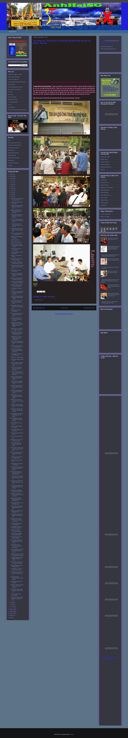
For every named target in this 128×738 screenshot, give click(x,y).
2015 (11, 176)
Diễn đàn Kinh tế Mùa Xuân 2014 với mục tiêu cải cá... (17, 401)
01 (12, 606)
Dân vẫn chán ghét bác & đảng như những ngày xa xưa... (17, 297)
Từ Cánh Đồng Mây (13, 102)
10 (12, 184)
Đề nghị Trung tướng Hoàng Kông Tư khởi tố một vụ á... (17, 495)
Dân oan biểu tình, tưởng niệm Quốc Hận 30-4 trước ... (17, 364)
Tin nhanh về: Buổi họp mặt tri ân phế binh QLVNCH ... (16, 368)
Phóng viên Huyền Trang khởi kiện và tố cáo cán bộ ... (17, 591)
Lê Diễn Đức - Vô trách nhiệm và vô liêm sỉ (16, 569)
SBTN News (11, 160)
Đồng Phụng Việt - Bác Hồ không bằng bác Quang (17, 554)
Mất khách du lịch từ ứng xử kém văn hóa (16, 440)
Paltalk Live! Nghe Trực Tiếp (15, 74)
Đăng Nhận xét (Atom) (66, 314)
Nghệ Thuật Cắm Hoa (106, 167)
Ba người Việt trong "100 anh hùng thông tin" (16, 285)
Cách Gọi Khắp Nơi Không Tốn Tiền (16, 82)
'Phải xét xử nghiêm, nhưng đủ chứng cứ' (16, 530)
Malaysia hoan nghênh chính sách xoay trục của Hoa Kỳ (16, 520)
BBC (9, 140)
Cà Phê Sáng (11, 84)
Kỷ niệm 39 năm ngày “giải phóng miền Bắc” (16, 491)
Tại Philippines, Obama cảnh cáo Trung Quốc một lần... (16, 419)
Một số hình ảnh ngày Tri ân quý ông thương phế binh (17, 342)
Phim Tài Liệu (104, 197)
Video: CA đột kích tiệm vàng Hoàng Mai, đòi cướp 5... (16, 378)
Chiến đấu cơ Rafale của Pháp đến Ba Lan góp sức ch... (16, 410)
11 (12, 182)
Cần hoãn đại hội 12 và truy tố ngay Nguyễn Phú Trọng (114, 286)
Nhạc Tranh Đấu (104, 192)
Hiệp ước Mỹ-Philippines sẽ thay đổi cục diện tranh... (16, 387)
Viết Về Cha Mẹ (104, 202)
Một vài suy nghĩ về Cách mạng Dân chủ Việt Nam (17, 315)
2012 (11, 611)
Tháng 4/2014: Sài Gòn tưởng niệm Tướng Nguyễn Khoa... (16, 338)
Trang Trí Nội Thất (105, 162)
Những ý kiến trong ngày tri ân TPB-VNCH (16, 346)
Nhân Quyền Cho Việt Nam (14, 89)
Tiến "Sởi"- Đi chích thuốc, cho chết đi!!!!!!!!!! (17, 234)
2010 (11, 615)
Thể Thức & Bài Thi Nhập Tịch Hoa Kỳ (17, 109)
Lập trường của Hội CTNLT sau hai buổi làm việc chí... (16, 546)
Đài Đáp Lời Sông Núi (13, 147)
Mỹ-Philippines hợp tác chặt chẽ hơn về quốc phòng (16, 396)
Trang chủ (64, 308)
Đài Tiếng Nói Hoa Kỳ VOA (14, 145)
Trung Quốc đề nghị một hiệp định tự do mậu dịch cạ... (16, 216)
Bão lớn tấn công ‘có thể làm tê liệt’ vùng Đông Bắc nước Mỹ (110, 302)
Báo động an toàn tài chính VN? (16, 271)
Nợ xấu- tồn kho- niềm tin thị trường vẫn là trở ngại (17, 507)
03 (12, 602)
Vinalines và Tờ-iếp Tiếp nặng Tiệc (16, 237)
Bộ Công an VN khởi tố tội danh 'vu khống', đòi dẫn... (17, 599)
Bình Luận (10, 94)
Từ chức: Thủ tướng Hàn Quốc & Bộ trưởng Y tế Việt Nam (17, 373)
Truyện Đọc (103, 205)
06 (12, 192)
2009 (11, 617)
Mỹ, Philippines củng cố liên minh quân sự (16, 527)
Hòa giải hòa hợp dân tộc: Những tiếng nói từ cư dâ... (17, 482)
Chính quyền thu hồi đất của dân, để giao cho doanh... (16, 541)
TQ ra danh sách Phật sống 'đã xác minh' (113, 238)
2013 (11, 609)
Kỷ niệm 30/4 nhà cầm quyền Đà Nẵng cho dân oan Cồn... (16, 473)
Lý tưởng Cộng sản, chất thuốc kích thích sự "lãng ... (16, 559)
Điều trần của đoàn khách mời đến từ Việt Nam (17, 278)
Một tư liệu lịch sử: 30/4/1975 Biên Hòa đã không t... (17, 578)
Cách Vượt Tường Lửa (13, 79)
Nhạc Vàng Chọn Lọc (106, 195)
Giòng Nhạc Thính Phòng (107, 187)
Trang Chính (12, 31)
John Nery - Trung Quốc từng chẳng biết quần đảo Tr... (16, 275)
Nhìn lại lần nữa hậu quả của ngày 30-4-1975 (16, 329)
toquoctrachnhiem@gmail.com (112, 40)
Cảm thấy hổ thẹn (15, 240)
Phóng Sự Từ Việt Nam (13, 158)
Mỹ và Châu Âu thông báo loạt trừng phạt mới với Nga (17, 449)
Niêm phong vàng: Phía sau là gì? (16, 202)
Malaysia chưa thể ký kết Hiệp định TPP (17, 511)
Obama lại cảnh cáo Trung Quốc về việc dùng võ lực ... (17, 267)
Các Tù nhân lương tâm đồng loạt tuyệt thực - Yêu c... (16, 302)
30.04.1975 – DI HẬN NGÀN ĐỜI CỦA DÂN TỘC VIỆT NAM (16, 333)
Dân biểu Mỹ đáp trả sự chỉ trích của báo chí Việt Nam (16, 319)
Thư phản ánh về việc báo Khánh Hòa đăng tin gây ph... (17, 468)
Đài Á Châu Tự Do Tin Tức (14, 142)
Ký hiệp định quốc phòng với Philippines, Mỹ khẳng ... (17, 415)
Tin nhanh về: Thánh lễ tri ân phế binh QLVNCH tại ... (17, 477)
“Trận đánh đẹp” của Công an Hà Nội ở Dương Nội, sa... (17, 551)
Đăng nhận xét (39, 300)
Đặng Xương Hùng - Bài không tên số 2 (16, 566)
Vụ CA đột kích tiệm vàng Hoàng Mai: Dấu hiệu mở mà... (17, 487)
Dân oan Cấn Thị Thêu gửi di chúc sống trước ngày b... (17, 586)
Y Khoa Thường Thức (106, 214)
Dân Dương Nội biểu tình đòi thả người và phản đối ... (17, 230)
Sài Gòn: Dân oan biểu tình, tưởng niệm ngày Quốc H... (16, 245)
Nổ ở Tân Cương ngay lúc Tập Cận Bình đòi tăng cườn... (17, 221)
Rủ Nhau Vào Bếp (105, 164)
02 (12, 604)
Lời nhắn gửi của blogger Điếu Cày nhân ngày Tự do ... (17, 382)
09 (12, 186)
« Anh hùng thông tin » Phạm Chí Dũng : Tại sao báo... (16, 225)
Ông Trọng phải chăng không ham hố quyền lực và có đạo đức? (114, 294)
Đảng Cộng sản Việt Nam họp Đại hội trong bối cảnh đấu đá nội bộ (110, 255)
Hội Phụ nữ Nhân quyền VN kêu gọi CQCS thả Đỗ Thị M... (16, 350)
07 (12, 190)
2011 (11, 613)
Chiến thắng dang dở (16, 242)
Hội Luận (10, 92)
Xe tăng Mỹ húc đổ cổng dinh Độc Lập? (16, 354)
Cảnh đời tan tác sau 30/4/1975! (16, 310)
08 (12, 188)
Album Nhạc (103, 180)
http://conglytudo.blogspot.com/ (108, 49)
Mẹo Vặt (103, 169)
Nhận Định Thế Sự (12, 99)
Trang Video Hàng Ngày (14, 77)
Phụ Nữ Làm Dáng (105, 157)
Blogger (72, 734)
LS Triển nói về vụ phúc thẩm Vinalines (16, 537)
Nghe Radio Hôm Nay (13, 153)
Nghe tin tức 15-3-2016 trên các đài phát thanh (113, 259)
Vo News (10, 165)
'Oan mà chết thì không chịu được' (16, 427)
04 (12, 197)
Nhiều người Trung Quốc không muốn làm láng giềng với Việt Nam (113, 248)
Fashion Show (104, 159)
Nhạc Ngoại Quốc (105, 190)
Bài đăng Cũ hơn (89, 308)
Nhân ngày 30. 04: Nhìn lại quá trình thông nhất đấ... (17, 307)
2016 (11, 174)
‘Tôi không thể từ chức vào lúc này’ (16, 249)
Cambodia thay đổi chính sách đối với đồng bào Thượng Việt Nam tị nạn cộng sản (110, 281)
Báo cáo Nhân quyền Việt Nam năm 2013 (17, 199)
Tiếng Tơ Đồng (104, 200)
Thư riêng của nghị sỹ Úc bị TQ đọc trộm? (17, 457)
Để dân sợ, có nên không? (17, 357)
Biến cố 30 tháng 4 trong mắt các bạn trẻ (16, 259)
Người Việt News (12, 155)
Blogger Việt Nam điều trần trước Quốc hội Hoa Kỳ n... (16, 211)
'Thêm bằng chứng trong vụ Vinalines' (16, 464)
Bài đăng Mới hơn (39, 308)
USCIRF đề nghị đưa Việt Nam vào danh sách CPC (17, 207)
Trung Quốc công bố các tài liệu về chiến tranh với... (16, 515)
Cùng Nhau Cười (105, 182)
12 (12, 180)
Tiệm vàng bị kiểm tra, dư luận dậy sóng (17, 503)
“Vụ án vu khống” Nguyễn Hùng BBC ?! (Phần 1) (17, 282)
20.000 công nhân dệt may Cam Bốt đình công (16, 444)
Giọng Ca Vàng (104, 185)
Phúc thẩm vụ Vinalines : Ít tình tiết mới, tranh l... (17, 263)
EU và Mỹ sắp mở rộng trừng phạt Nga (16, 524)
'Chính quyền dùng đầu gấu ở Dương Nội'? (16, 534)
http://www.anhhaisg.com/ (107, 46)
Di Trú (9, 104)
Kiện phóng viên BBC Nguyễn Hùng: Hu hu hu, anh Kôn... (16, 499)
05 (12, 194)
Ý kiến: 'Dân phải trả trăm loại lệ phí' (17, 430)
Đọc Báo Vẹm (11, 150)
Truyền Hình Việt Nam (13, 163)
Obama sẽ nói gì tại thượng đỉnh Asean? (112, 272)
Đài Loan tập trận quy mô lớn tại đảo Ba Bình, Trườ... (17, 453)
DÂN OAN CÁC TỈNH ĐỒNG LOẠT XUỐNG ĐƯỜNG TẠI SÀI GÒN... (17, 324)
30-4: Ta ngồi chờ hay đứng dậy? (16, 594)
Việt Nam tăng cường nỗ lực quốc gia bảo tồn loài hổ (16, 392)
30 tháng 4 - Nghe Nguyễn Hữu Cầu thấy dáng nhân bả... (17, 293)
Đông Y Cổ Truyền (105, 216)
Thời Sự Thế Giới (12, 97)
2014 (11, 178)
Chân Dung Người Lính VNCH (15, 87)
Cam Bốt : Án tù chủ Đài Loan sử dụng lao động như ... (17, 406)
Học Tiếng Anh (11, 107)
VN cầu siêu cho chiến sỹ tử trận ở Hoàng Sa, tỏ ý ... (17, 573)
